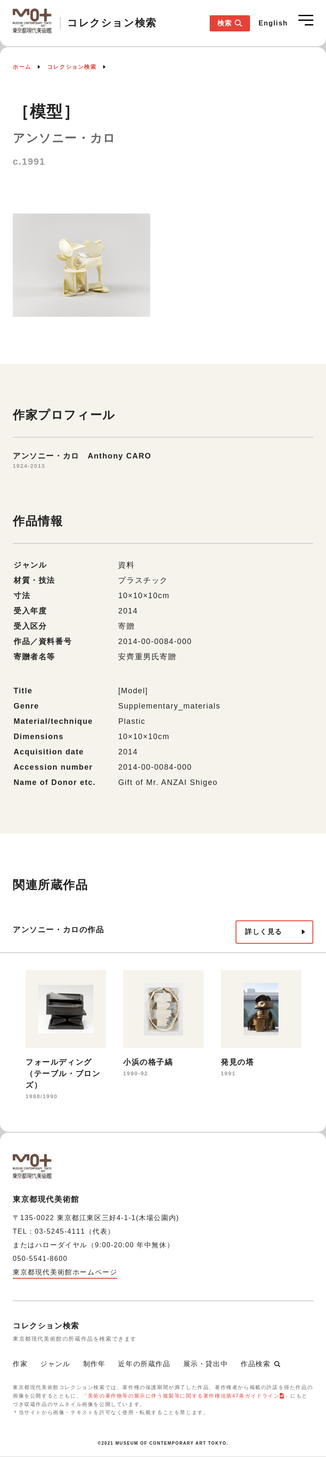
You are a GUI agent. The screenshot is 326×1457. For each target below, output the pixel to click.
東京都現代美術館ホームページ (65, 1272)
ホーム (22, 67)
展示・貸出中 (205, 1363)
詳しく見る (263, 931)
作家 (20, 1363)
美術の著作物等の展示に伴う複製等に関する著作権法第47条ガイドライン (184, 1396)
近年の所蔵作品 (144, 1363)
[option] (66, 1036)
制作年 (94, 1363)
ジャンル (55, 1363)
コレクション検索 (72, 67)
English (273, 23)
